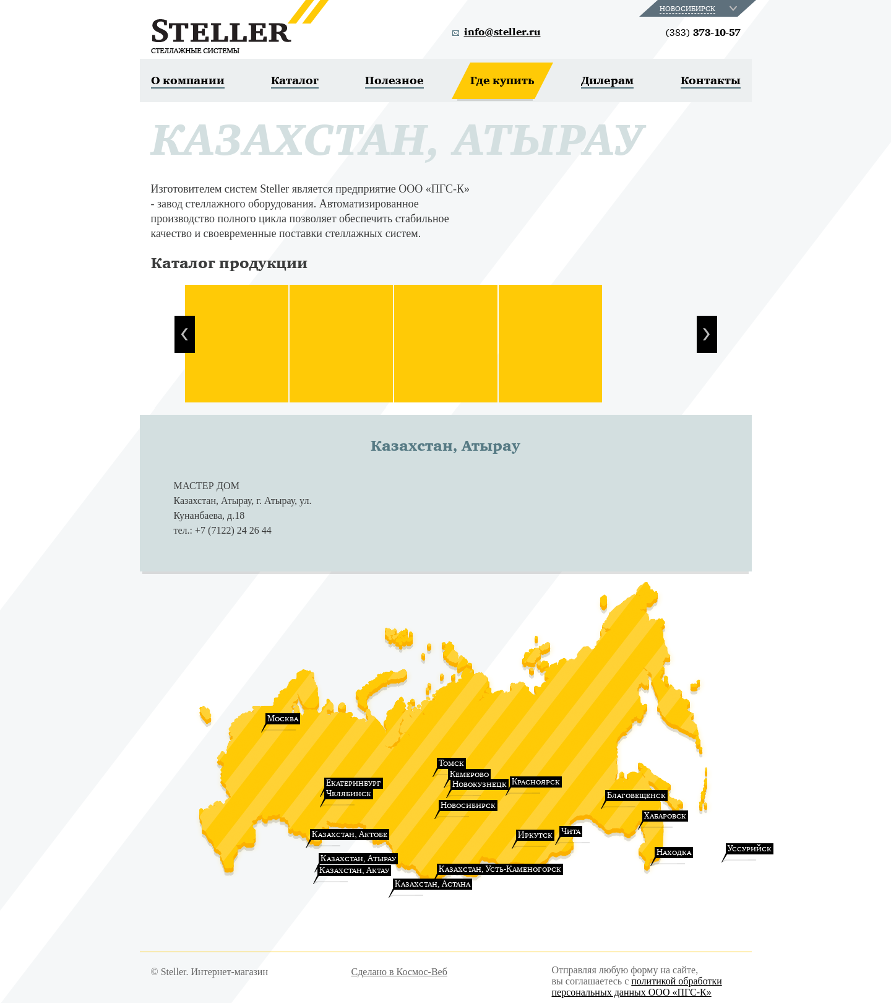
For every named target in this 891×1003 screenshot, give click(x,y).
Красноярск (536, 781)
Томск (451, 763)
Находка (673, 852)
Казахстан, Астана (432, 883)
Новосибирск (468, 805)
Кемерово (469, 774)
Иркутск (535, 835)
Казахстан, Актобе (349, 834)
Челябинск (348, 793)
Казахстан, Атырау (358, 858)
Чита (570, 831)
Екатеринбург (353, 783)
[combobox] (699, 8)
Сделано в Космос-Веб (399, 971)
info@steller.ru (502, 32)
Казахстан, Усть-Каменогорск (500, 869)
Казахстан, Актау (354, 870)
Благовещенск (636, 795)
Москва (282, 718)
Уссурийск (750, 848)
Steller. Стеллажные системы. (240, 26)
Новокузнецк (479, 784)
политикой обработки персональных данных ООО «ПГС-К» (637, 986)
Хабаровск (665, 815)
